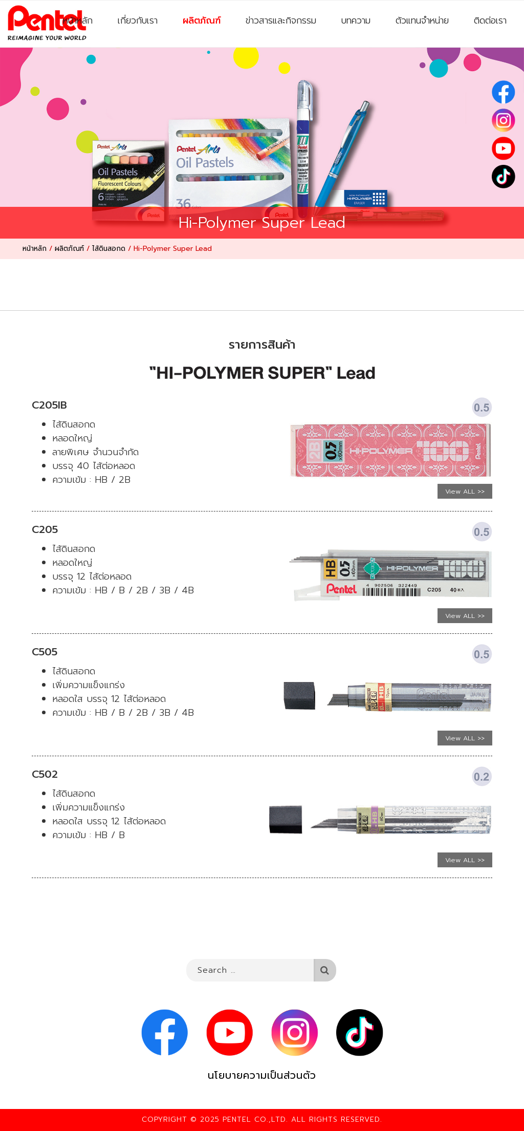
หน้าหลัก (78, 20)
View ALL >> (465, 491)
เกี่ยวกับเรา (138, 20)
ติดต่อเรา (490, 20)
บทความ (355, 20)
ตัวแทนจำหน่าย (422, 20)
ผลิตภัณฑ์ (202, 20)
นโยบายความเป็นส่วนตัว (262, 1075)
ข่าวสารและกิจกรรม (281, 20)
